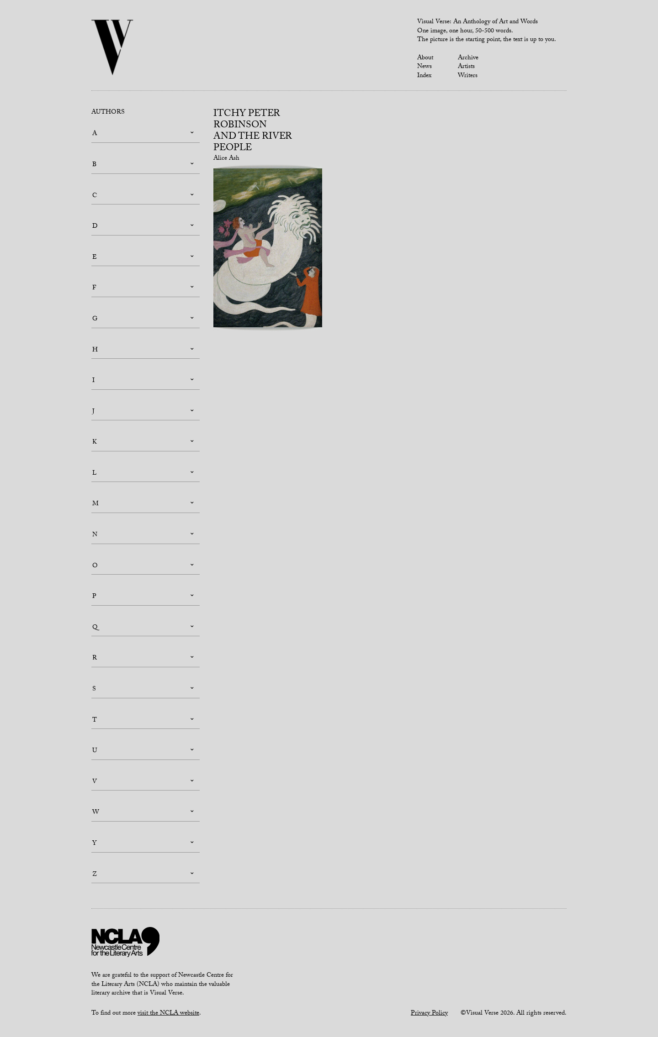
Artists (466, 67)
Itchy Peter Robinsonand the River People (252, 131)
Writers (468, 76)
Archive (468, 58)
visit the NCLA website (168, 1013)
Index (424, 76)
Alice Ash (226, 158)
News (424, 67)
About (425, 58)
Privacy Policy (429, 1013)
